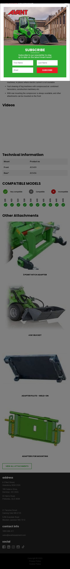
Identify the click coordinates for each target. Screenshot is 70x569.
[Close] (67, 6)
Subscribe (47, 70)
